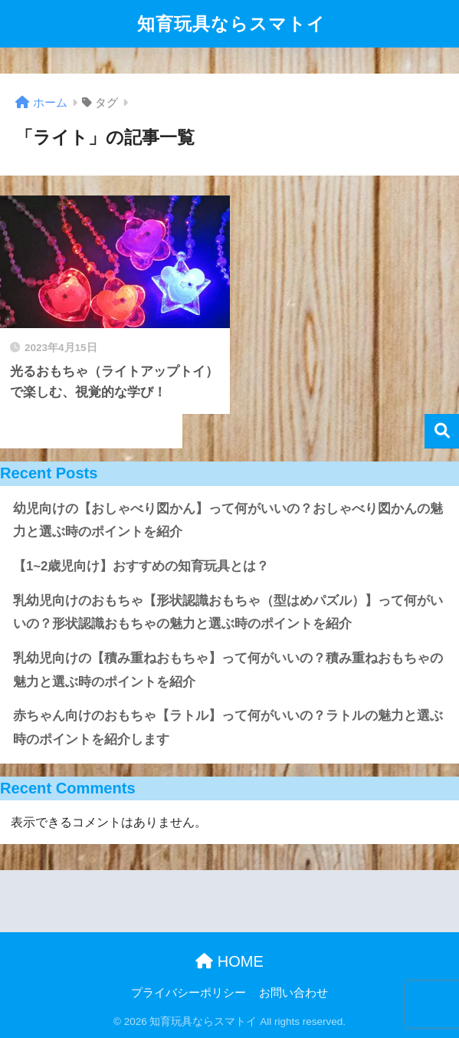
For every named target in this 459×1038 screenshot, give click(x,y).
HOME (229, 961)
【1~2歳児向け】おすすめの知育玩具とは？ (141, 566)
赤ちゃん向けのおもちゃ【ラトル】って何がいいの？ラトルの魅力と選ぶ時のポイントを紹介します (228, 727)
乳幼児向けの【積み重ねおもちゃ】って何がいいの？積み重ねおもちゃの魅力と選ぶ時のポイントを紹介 (228, 670)
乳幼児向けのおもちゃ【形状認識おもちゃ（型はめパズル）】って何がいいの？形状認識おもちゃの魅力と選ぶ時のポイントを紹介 (228, 612)
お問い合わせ (293, 993)
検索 (442, 431)
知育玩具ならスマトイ (231, 24)
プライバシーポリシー (188, 993)
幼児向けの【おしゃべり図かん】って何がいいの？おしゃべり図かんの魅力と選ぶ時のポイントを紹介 (228, 520)
